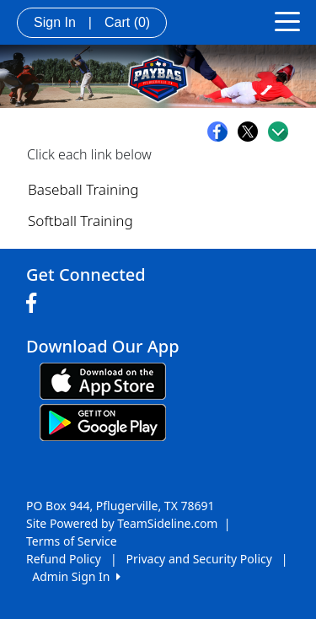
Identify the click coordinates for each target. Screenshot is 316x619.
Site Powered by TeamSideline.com (121, 523)
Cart (127, 22)
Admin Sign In (76, 576)
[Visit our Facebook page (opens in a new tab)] (35, 304)
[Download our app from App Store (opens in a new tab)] (103, 380)
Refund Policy (63, 559)
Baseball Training (83, 189)
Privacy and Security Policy (199, 559)
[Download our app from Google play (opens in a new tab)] (103, 421)
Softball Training (80, 220)
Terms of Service (71, 541)
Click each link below (89, 154)
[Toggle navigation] (287, 20)
